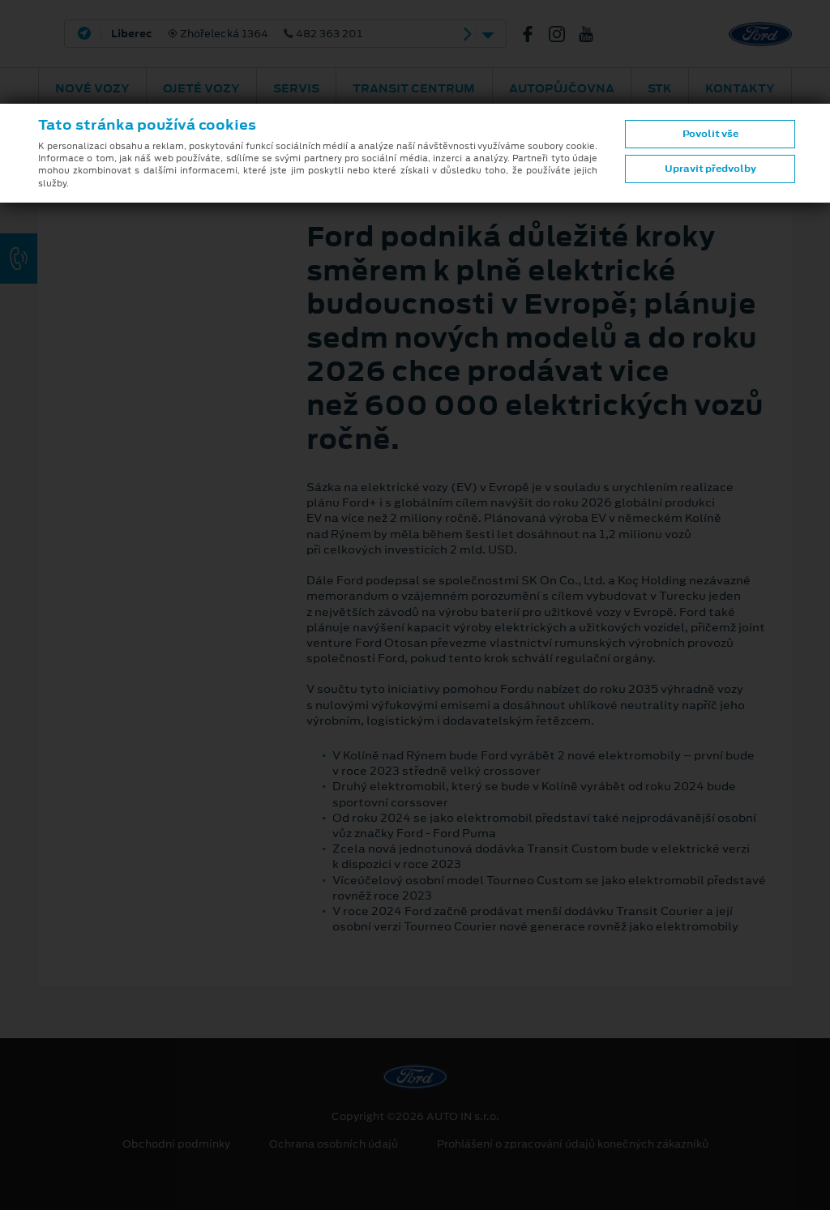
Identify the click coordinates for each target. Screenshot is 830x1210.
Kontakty (740, 88)
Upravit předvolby (710, 168)
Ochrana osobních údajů (333, 1144)
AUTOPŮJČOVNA (561, 88)
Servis (296, 88)
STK (660, 88)
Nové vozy (92, 88)
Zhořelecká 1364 (236, 34)
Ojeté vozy (201, 88)
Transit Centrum (414, 88)
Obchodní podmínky (176, 1144)
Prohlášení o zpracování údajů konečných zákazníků (572, 1144)
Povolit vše (710, 133)
